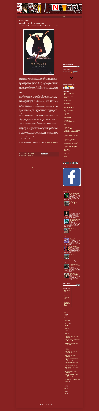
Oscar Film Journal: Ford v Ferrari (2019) (72, 334)
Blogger (57, 404)
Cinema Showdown (67, 103)
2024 (65, 312)
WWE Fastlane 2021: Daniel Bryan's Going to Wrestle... (71, 352)
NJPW (65, 114)
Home (39, 165)
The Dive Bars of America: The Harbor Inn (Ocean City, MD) (74, 229)
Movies (25, 16)
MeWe (50, 142)
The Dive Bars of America (68, 126)
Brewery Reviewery (67, 101)
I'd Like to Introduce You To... (69, 110)
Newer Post (21, 165)
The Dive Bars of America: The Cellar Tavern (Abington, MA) (74, 265)
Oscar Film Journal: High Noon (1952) (72, 362)
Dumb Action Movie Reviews (69, 107)
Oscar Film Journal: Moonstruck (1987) (72, 365)
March (66, 333)
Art (50, 16)
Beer (43, 16)
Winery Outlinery (67, 153)
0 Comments (37, 153)
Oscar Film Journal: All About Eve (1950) (72, 339)
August (66, 325)
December (67, 318)
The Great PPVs (67, 127)
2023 (65, 314)
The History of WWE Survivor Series (70, 146)
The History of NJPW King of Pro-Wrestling (72, 130)
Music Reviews (66, 113)
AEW (65, 94)
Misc (54, 16)
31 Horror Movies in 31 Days (69, 93)
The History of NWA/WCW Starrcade (70, 137)
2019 (65, 386)
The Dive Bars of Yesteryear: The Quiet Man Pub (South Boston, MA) (74, 220)
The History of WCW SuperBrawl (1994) (72, 379)
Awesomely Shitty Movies (68, 96)
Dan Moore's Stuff (67, 104)
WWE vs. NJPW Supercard (69, 152)
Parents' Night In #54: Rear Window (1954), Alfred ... (71, 344)
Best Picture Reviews (68, 99)
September (67, 323)
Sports (38, 16)
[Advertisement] (71, 41)
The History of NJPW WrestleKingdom (71, 131)
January (66, 383)
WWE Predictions (67, 150)
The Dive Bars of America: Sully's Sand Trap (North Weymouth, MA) (74, 202)
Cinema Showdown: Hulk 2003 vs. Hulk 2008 (74, 194)
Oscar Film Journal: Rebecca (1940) (71, 369)
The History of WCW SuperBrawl (70, 140)
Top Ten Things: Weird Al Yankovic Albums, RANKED (74, 274)
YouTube (20, 143)
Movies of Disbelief (67, 111)
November (67, 320)
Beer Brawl (66, 97)
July (66, 327)
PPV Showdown (67, 118)
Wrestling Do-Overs (67, 154)
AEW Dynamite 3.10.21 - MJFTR (71, 364)
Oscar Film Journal (29, 155)
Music (33, 16)
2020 (65, 385)
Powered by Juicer (66, 71)
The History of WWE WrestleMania (70, 147)
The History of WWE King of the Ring (70, 142)
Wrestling (20, 16)
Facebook (54, 142)
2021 (65, 317)
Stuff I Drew (66, 123)
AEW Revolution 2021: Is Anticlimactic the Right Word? (72, 368)
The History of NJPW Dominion (69, 128)
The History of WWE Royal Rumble (70, 143)
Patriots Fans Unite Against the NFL (67, 303)
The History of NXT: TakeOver (69, 139)
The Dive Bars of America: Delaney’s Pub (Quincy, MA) (74, 255)
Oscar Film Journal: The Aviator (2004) (72, 360)
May (66, 330)
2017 (65, 390)
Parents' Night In (67, 120)
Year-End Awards (67, 157)
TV (29, 16)
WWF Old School (67, 305)
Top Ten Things (66, 149)
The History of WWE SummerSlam (70, 145)
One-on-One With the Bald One (69, 116)
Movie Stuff (24, 155)
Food (47, 16)
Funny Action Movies (66, 298)
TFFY (65, 124)
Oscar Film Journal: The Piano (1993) (72, 353)
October (66, 322)
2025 (65, 310)
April (66, 331)
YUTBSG (65, 156)
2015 (65, 393)
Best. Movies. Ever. (67, 100)
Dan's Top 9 (66, 106)
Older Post (56, 165)
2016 (65, 391)
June (66, 328)
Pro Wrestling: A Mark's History (69, 121)
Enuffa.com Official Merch (62, 16)
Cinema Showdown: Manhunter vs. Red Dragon (74, 247)
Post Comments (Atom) (28, 167)
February (67, 381)
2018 (65, 388)
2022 (65, 315)
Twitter (47, 142)
